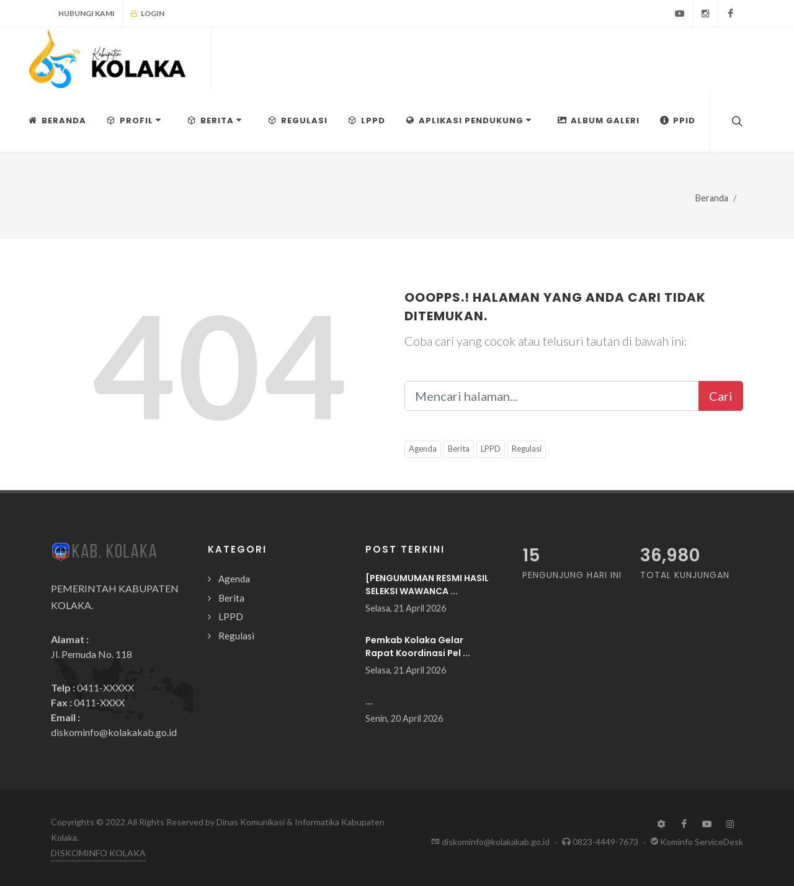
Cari (721, 395)
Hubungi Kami (86, 13)
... (369, 701)
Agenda (423, 449)
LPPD (491, 449)
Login (147, 13)
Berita (459, 449)
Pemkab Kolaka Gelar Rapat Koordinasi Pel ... (417, 646)
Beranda (711, 198)
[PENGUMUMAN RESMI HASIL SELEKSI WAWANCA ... (427, 584)
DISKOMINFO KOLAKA (98, 853)
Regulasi (527, 449)
